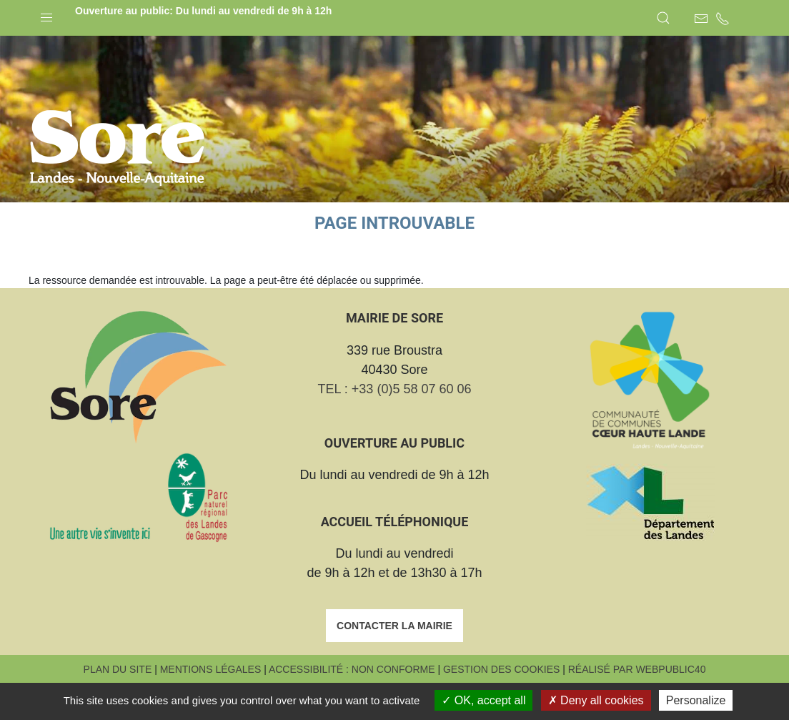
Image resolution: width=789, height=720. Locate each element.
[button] (46, 14)
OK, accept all (483, 700)
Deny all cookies (596, 700)
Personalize (696, 700)
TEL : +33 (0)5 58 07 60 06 (395, 425)
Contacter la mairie (394, 661)
